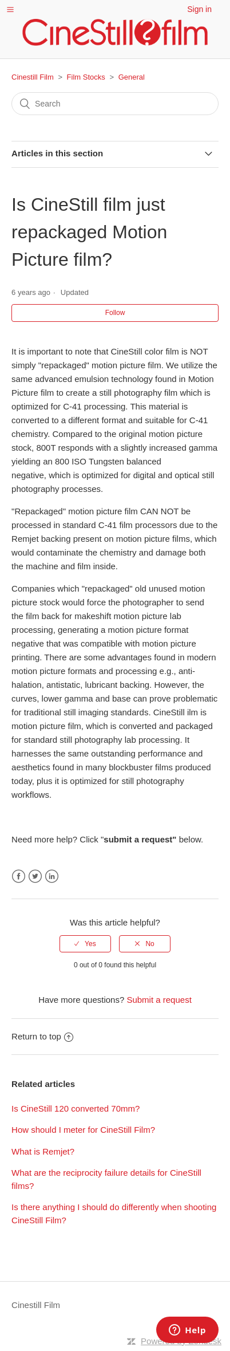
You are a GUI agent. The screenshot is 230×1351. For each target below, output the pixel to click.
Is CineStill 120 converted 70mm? (75, 1108)
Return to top (42, 1036)
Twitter (35, 876)
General (131, 77)
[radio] (85, 943)
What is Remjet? (42, 1151)
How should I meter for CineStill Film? (83, 1130)
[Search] (115, 103)
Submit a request (158, 1000)
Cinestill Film (32, 77)
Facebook (18, 876)
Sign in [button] (199, 9)
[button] (10, 9)
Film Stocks (86, 77)
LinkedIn (52, 876)
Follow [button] (115, 313)
